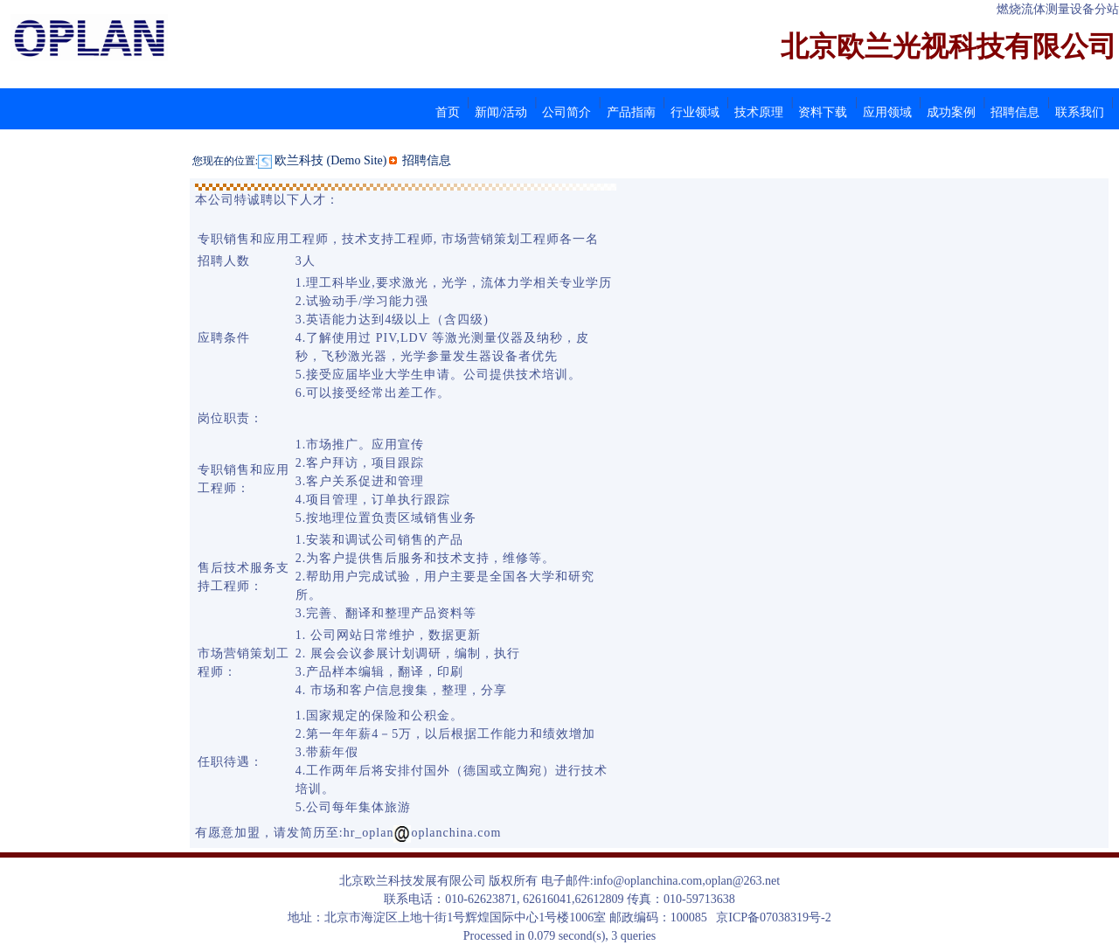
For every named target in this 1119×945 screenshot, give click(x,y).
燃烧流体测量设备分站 (1058, 9)
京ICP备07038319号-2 (773, 917)
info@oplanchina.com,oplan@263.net (687, 880)
